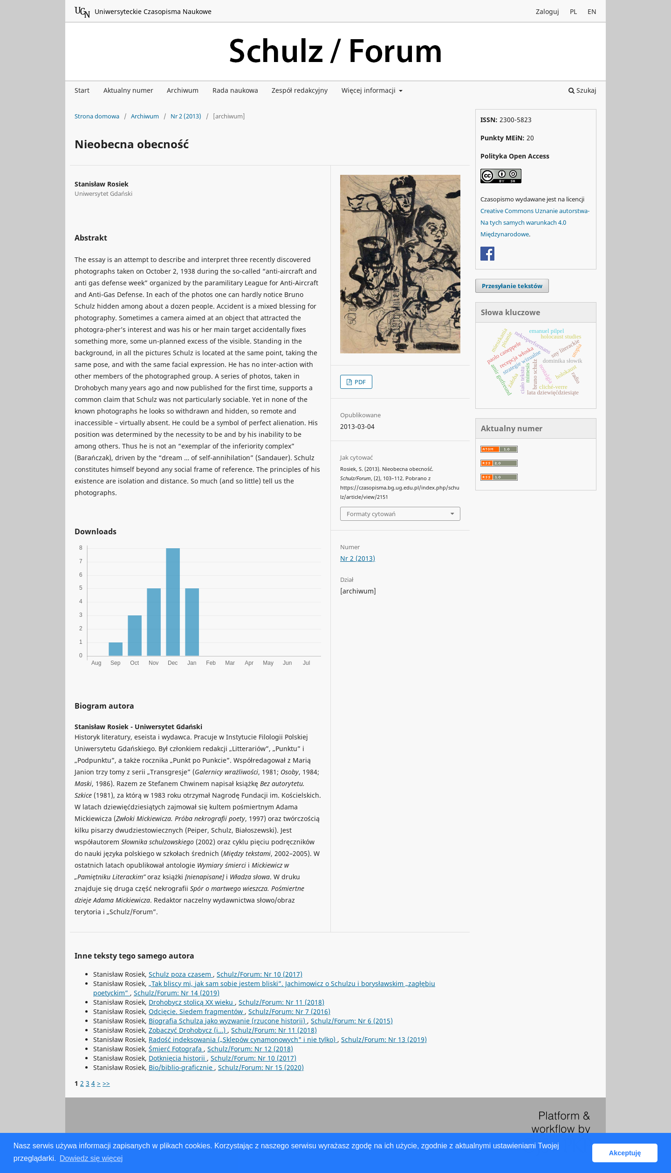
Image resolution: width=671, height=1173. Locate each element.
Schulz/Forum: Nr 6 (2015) (352, 1020)
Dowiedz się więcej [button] (91, 1158)
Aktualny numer (128, 90)
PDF (359, 382)
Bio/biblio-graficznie (181, 1067)
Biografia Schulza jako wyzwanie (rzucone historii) (228, 1020)
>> (106, 1083)
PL (573, 11)
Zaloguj (547, 11)
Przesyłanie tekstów (512, 286)
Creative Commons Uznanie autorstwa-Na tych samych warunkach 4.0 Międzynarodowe (534, 222)
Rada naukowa (235, 90)
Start (82, 90)
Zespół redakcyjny (300, 90)
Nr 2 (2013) (186, 116)
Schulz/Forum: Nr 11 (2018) (281, 1002)
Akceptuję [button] (625, 1153)
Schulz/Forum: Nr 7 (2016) (289, 1011)
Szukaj (582, 90)
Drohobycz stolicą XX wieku (192, 1002)
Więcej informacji (369, 90)
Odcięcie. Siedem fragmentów (197, 1011)
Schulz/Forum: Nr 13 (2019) (384, 1039)
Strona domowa (97, 116)
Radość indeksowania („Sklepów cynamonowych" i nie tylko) (243, 1039)
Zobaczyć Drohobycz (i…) (188, 1030)
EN (592, 11)
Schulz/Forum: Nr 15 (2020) (261, 1067)
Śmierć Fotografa (176, 1048)
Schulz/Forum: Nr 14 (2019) (176, 992)
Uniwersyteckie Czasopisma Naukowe (143, 12)
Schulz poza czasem (181, 974)
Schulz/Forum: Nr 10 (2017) (259, 974)
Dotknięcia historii (178, 1058)
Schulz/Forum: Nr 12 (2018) (250, 1048)
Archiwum (183, 90)
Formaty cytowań (371, 514)
